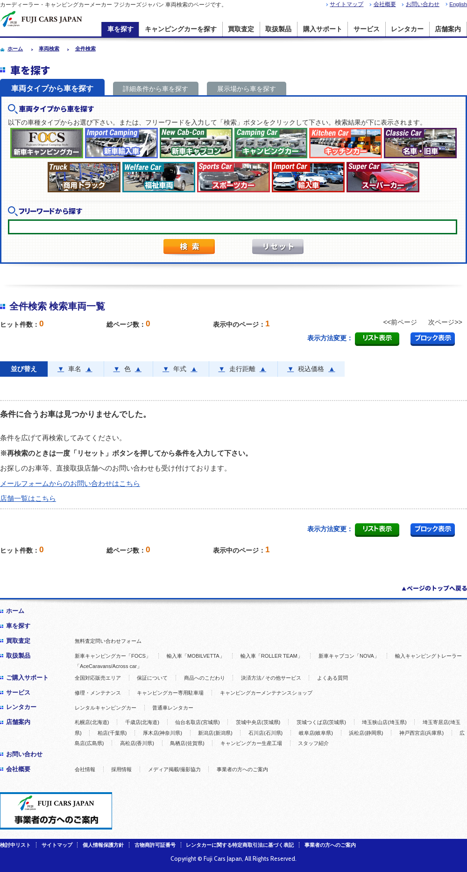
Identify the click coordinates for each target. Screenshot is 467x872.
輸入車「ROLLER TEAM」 (272, 656)
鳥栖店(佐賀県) (187, 743)
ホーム (15, 610)
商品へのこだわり (204, 678)
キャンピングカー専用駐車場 (170, 693)
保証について (152, 678)
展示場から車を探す (246, 88)
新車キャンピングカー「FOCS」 (113, 656)
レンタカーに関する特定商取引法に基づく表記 (240, 845)
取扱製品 (278, 29)
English (458, 4)
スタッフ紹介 (313, 743)
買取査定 (241, 29)
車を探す (120, 29)
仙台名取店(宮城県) (197, 722)
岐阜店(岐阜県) (316, 733)
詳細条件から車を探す (155, 88)
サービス (367, 29)
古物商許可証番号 (155, 845)
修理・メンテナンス (98, 693)
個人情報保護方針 (103, 845)
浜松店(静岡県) (366, 733)
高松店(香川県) (137, 743)
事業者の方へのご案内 (242, 769)
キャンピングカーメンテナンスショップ (266, 693)
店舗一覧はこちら (28, 498)
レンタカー (407, 29)
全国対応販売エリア (98, 678)
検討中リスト (15, 845)
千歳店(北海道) (142, 722)
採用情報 (121, 769)
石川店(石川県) (265, 733)
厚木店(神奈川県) (162, 733)
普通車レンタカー (172, 707)
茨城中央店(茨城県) (258, 722)
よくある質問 (332, 678)
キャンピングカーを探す (181, 29)
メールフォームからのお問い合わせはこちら (70, 483)
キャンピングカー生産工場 (251, 743)
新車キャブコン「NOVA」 (348, 656)
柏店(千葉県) (112, 733)
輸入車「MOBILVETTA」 (196, 656)
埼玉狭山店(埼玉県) (384, 722)
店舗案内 (448, 29)
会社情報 (85, 769)
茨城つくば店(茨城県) (321, 722)
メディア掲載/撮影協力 (174, 769)
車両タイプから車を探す (52, 88)
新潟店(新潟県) (215, 733)
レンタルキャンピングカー (105, 707)
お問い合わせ (422, 4)
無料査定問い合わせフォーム (108, 641)
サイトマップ (346, 4)
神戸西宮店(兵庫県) (421, 733)
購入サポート (322, 29)
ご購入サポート (27, 677)
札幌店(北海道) (92, 722)
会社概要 (385, 4)
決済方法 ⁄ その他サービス (271, 678)
